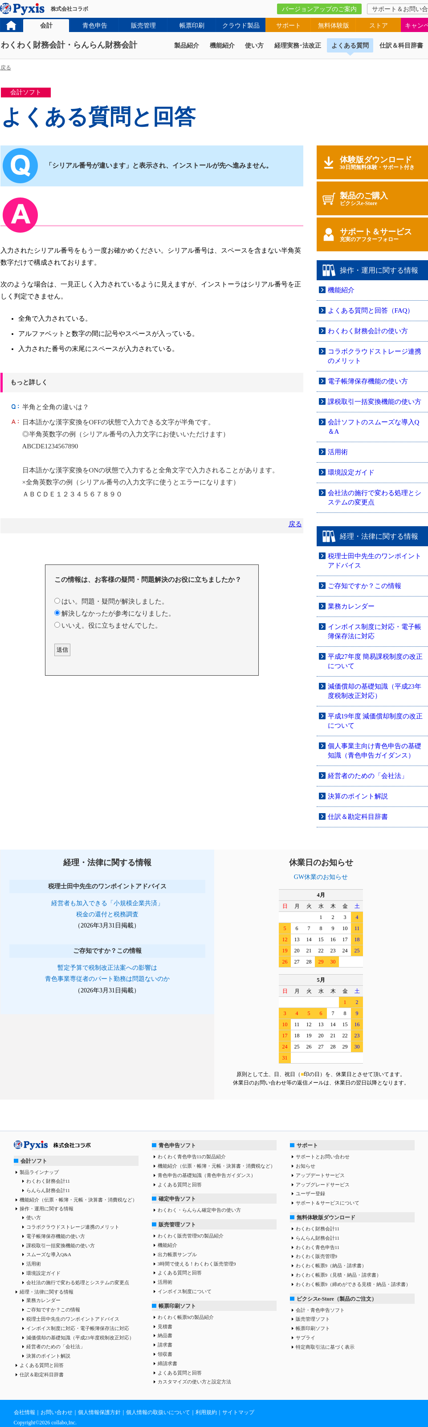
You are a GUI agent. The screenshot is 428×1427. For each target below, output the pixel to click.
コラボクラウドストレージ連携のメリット (72, 1226)
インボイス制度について (185, 1291)
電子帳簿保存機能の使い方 (368, 381)
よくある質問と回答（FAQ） (371, 310)
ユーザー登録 (310, 1193)
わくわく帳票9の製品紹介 (186, 1317)
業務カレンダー (351, 606)
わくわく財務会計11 (48, 1181)
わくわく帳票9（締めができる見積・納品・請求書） (353, 1284)
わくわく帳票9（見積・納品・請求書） (339, 1275)
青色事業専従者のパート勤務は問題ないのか (107, 979)
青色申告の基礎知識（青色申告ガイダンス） (207, 1175)
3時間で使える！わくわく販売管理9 (197, 1263)
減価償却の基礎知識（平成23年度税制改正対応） (80, 1337)
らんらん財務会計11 (48, 1190)
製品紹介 (186, 45)
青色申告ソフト (177, 1145)
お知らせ (305, 1166)
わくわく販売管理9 (317, 1256)
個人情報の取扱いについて (158, 1412)
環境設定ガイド (351, 472)
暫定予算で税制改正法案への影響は (107, 967)
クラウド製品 (241, 25)
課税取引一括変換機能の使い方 (374, 401)
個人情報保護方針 (99, 1412)
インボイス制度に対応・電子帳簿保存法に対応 (77, 1328)
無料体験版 (333, 25)
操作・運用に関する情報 (46, 1208)
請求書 (165, 1344)
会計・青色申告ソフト (320, 1310)
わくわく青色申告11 (318, 1247)
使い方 (254, 45)
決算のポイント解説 (358, 796)
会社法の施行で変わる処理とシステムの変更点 (77, 1282)
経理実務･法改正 (297, 45)
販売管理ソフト (177, 1224)
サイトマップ (238, 1412)
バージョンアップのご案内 (319, 9)
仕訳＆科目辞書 (401, 45)
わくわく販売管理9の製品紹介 (191, 1235)
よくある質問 (350, 45)
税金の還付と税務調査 (107, 914)
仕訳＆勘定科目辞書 (358, 816)
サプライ (305, 1337)
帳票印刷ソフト (177, 1306)
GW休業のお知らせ (321, 877)
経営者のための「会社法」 (368, 775)
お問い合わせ (57, 1412)
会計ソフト (33, 1161)
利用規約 (206, 1412)
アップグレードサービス (323, 1184)
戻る (5, 67)
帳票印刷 (191, 25)
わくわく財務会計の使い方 (368, 331)
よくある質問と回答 (42, 1365)
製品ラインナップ (39, 1172)
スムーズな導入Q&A (48, 1254)
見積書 (165, 1326)
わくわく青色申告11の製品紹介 (192, 1156)
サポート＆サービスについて (327, 1202)
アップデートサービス (320, 1175)
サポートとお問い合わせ (323, 1156)
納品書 (165, 1335)
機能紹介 (222, 45)
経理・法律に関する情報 (46, 1291)
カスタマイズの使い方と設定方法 (194, 1381)
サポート (288, 25)
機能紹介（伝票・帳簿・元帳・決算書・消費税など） (78, 1199)
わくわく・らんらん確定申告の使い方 (199, 1210)
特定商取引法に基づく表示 (325, 1347)
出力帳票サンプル (177, 1254)
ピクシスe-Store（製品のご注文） (337, 1299)
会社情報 (24, 1412)
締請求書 (167, 1363)
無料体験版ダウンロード (326, 1217)
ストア (378, 25)
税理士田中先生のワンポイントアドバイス (72, 1319)
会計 (46, 25)
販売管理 (143, 25)
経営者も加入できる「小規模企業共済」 (107, 903)
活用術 (338, 452)
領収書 (165, 1354)
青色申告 (94, 25)
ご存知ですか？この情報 (364, 585)
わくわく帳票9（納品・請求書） (331, 1265)
